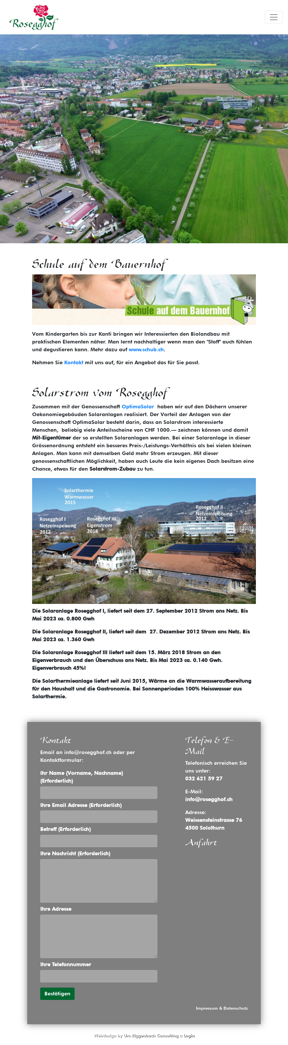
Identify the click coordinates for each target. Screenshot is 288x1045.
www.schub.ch (145, 349)
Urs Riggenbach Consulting (151, 1035)
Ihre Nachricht (75, 853)
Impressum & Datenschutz (222, 1008)
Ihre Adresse (55, 909)
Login (189, 1035)
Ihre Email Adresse (81, 805)
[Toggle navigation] (274, 17)
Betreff (65, 829)
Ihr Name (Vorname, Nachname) (81, 777)
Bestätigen (57, 994)
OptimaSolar (138, 406)
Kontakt (73, 362)
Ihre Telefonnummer (65, 964)
